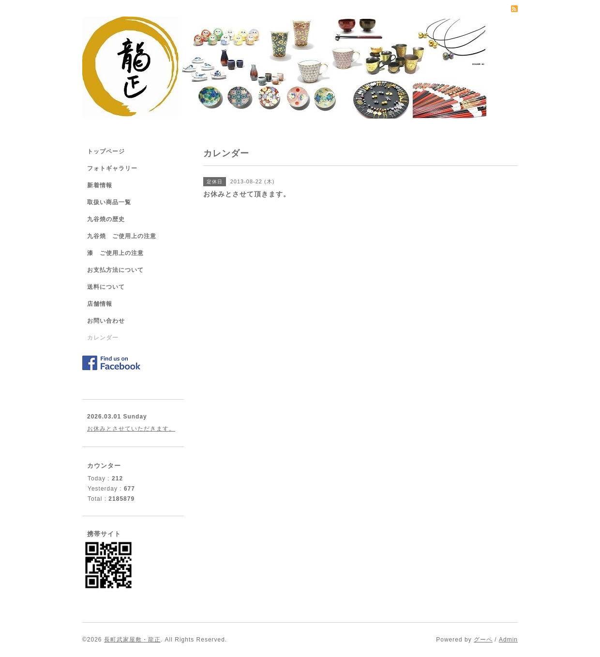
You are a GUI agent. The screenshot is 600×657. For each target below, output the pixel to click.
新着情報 (99, 185)
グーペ (483, 639)
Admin (508, 639)
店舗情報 (99, 303)
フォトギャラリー (112, 168)
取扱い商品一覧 (109, 202)
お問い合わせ (106, 320)
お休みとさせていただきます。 (131, 428)
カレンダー (103, 337)
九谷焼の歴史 (106, 219)
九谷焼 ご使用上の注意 (121, 236)
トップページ (106, 151)
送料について (106, 287)
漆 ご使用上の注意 (115, 253)
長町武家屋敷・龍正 (132, 639)
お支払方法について (115, 270)
